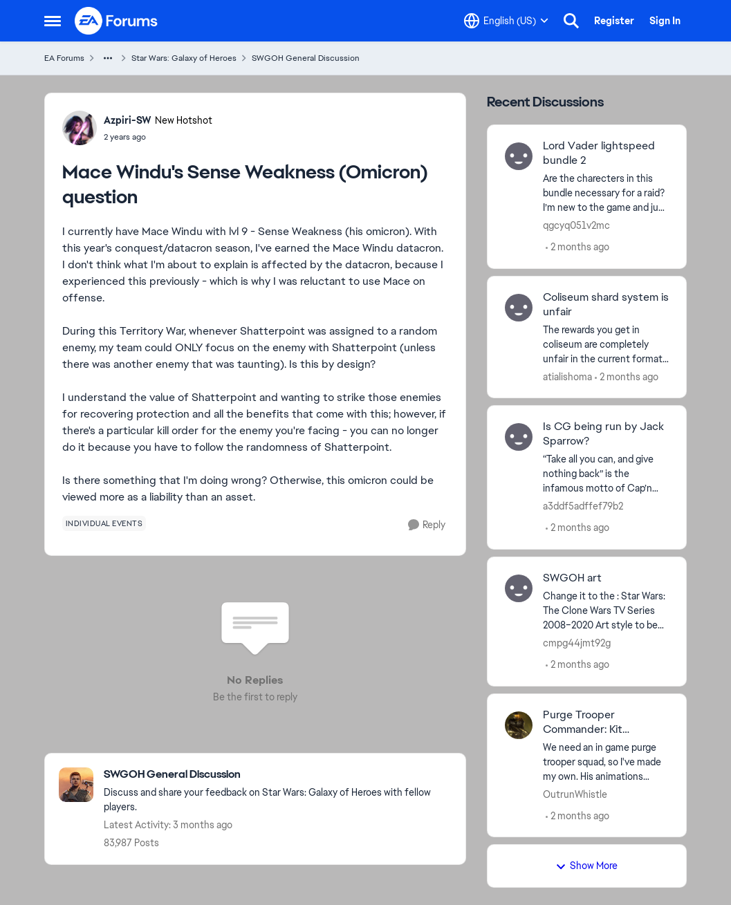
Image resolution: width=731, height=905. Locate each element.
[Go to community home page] (117, 21)
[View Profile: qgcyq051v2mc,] (519, 156)
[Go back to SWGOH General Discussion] (278, 774)
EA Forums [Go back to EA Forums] (64, 58)
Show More (586, 865)
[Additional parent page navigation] (108, 58)
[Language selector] (506, 21)
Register (614, 21)
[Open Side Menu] (52, 20)
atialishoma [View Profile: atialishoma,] (567, 376)
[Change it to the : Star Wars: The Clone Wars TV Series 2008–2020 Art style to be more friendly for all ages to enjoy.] (606, 611)
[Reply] (426, 525)
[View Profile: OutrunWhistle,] (519, 725)
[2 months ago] (577, 247)
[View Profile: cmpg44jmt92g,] (519, 588)
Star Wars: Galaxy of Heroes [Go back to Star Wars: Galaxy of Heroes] (184, 58)
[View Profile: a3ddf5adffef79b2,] (519, 437)
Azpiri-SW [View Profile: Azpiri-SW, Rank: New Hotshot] (127, 120)
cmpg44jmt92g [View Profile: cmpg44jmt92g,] (577, 643)
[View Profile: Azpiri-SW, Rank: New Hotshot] (79, 128)
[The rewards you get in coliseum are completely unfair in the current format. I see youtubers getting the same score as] (606, 344)
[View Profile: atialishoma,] (519, 307)
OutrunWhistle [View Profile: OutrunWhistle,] (575, 793)
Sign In (665, 21)
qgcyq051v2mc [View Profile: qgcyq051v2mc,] (576, 225)
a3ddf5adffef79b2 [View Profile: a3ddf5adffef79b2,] (583, 506)
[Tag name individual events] (104, 523)
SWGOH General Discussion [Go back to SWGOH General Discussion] (306, 58)
